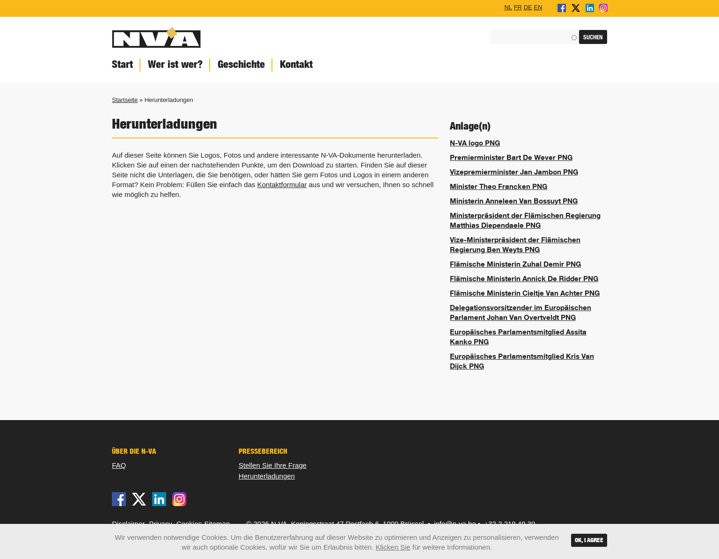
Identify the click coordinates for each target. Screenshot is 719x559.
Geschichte (241, 64)
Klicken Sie (392, 547)
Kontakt (296, 64)
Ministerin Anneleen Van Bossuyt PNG (514, 200)
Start (122, 64)
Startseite (125, 99)
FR (518, 7)
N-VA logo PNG (475, 142)
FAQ (119, 465)
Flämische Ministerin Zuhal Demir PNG (515, 264)
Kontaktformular (282, 185)
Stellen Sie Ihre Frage (273, 465)
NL (508, 7)
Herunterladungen (267, 476)
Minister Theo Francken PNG (498, 186)
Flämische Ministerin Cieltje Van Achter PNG (525, 293)
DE (528, 7)
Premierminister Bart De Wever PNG (511, 157)
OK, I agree (589, 540)
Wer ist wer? (175, 64)
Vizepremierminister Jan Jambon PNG (514, 171)
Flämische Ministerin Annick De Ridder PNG (524, 278)
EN (538, 7)
